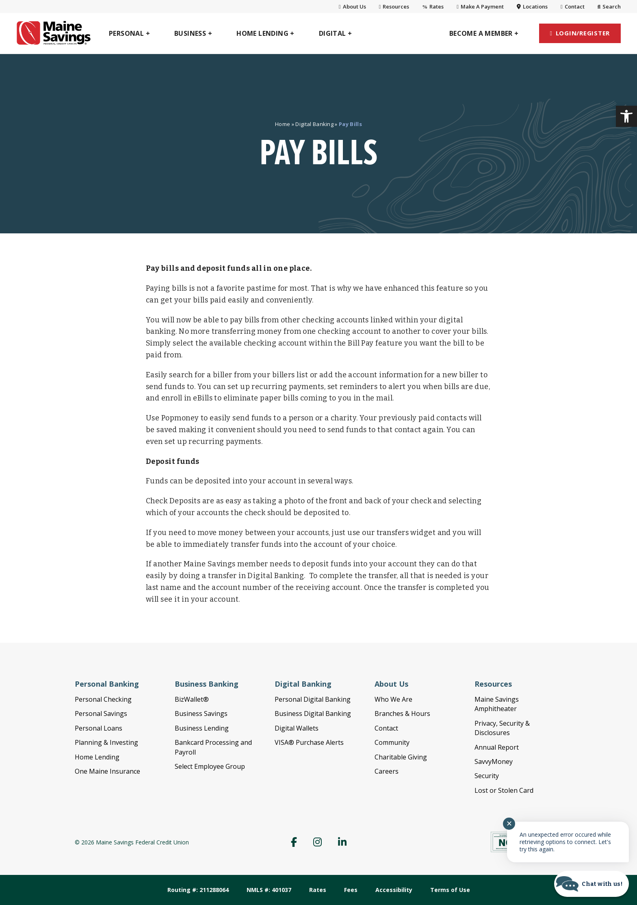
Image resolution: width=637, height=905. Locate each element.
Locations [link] (532, 6)
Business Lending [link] (202, 728)
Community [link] (392, 742)
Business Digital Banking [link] (313, 713)
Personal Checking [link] (103, 699)
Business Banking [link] (206, 684)
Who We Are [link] (393, 699)
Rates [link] (433, 6)
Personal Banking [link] (107, 684)
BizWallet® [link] (192, 699)
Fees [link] (351, 890)
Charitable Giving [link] (401, 757)
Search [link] (609, 6)
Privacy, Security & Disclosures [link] (502, 728)
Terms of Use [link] (450, 890)
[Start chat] (591, 884)
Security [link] (486, 775)
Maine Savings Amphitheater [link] (496, 704)
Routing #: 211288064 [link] (198, 890)
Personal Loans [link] (98, 728)
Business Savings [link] (201, 713)
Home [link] (282, 124)
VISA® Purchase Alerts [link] (309, 742)
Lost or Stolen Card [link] (503, 790)
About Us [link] (352, 6)
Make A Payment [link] (480, 6)
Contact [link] (573, 6)
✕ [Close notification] (509, 824)
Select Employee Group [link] (210, 766)
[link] (626, 116)
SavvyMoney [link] (493, 761)
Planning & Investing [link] (106, 742)
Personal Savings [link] (101, 713)
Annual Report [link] (496, 747)
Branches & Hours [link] (402, 713)
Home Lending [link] (97, 757)
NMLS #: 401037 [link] (269, 890)
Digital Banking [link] (314, 124)
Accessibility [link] (393, 890)
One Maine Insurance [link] (107, 771)
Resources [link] (394, 6)
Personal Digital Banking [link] (313, 699)
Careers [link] (387, 771)
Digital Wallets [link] (296, 728)
